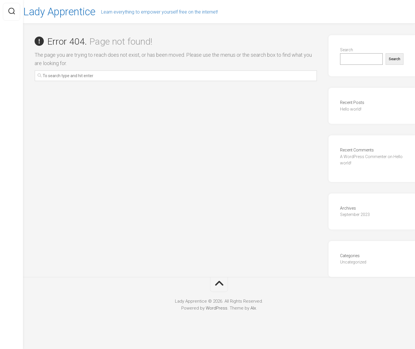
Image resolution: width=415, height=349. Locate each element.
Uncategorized (353, 262)
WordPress (216, 308)
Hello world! (350, 109)
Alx (253, 308)
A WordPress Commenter (363, 156)
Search (346, 50)
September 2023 (355, 214)
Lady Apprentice (71, 12)
